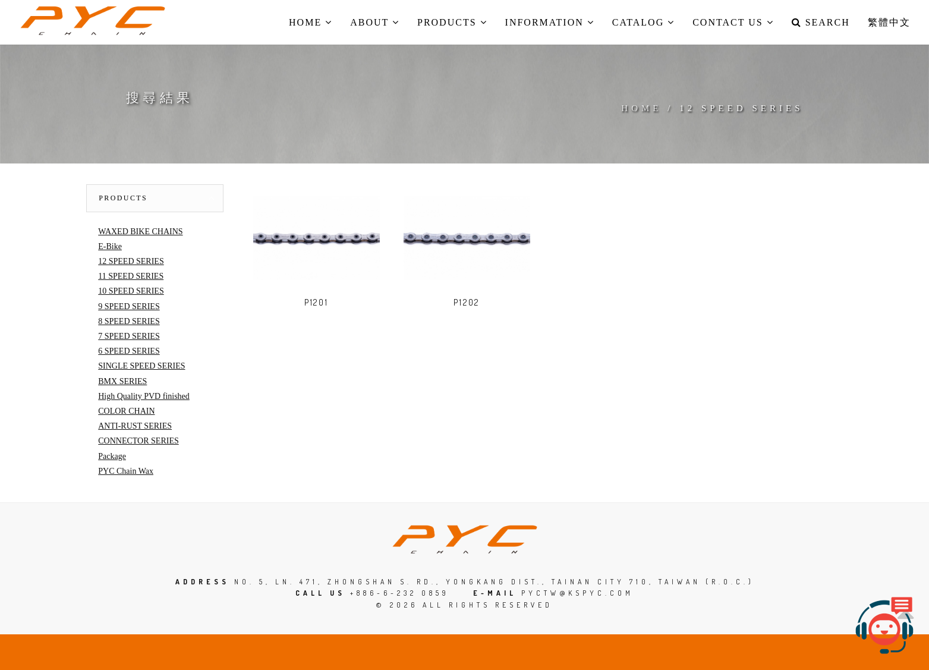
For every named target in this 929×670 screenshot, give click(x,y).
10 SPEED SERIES (130, 291)
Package (112, 456)
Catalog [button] (643, 22)
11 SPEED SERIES (130, 276)
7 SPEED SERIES (128, 336)
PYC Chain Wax (125, 471)
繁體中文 (889, 22)
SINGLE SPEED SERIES (141, 365)
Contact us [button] (732, 22)
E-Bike (110, 246)
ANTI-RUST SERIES (135, 425)
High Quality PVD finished (144, 396)
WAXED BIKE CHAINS (140, 231)
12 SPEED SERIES (130, 261)
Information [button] (549, 22)
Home (641, 108)
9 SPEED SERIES (128, 306)
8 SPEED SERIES (128, 321)
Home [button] (310, 22)
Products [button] (452, 22)
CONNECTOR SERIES (138, 440)
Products (123, 198)
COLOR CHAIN (126, 411)
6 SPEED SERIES (128, 351)
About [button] (374, 22)
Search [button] (821, 22)
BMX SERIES (122, 381)
